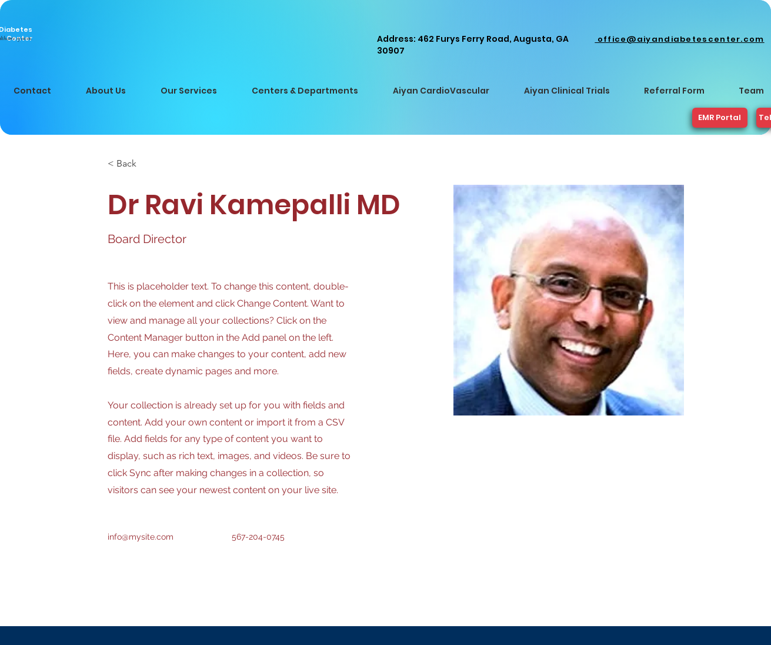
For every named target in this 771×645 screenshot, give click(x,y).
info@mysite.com (140, 536)
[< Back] (131, 163)
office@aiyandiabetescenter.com (679, 39)
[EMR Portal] (719, 118)
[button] (106, 91)
